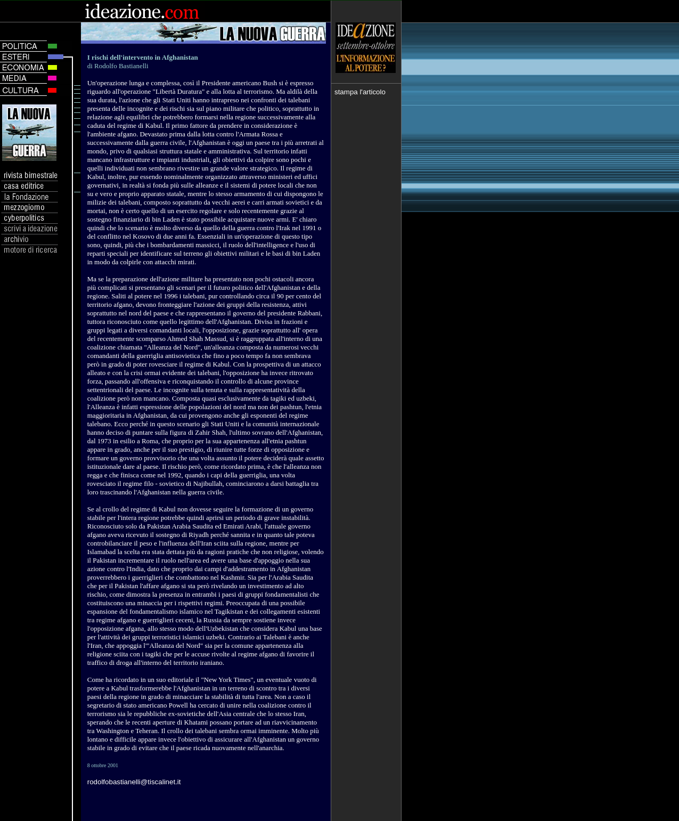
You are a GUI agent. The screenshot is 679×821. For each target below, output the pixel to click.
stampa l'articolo (360, 92)
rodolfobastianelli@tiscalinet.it (134, 782)
